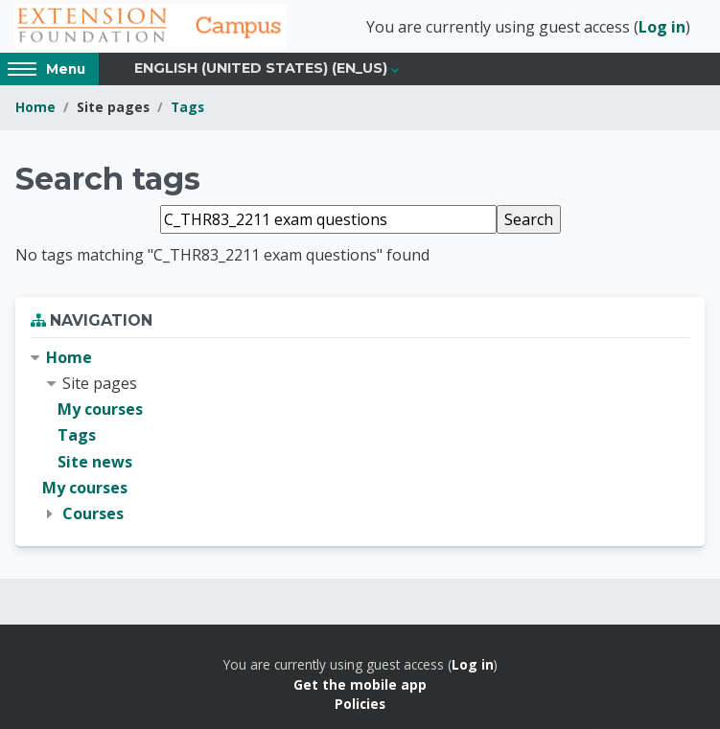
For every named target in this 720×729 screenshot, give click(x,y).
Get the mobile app (360, 684)
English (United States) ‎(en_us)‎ (260, 68)
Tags (187, 107)
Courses (93, 513)
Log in (662, 26)
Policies (360, 704)
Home (35, 107)
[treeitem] (360, 436)
